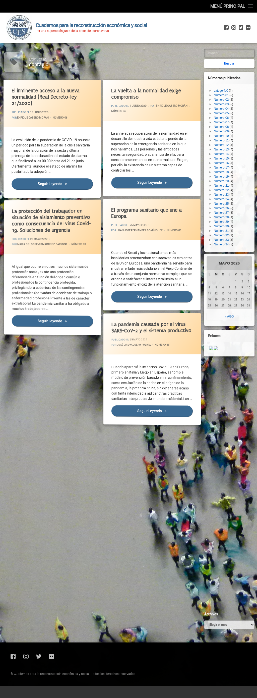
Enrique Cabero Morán (34, 118)
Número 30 (231, 127)
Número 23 (231, 95)
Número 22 (231, 91)
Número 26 (231, 109)
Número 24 (231, 100)
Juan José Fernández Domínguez (140, 231)
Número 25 (231, 104)
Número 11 (231, 41)
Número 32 (231, 136)
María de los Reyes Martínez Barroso (44, 240)
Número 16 (231, 64)
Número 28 (231, 118)
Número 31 (231, 131)
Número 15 (231, 59)
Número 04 (120, 112)
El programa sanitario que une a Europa (148, 213)
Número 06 (60, 117)
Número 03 (174, 229)
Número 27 (231, 113)
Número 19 (231, 77)
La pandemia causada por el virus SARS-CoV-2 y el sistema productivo (144, 318)
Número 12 (231, 45)
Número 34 (231, 145)
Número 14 (231, 55)
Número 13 (231, 50)
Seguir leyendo (66, 187)
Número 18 (231, 73)
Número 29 (231, 122)
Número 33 (231, 140)
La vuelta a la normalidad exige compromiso (148, 94)
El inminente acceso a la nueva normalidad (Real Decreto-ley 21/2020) (48, 97)
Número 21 (231, 86)
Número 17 (231, 68)
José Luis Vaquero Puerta (140, 339)
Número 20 (231, 82)
